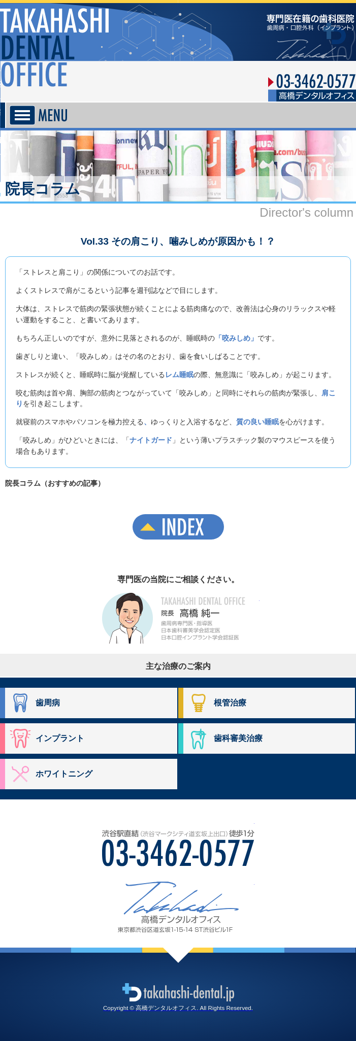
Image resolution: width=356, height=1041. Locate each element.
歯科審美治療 (238, 738)
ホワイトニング (64, 773)
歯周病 (48, 702)
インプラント (60, 738)
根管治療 (230, 702)
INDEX (178, 527)
